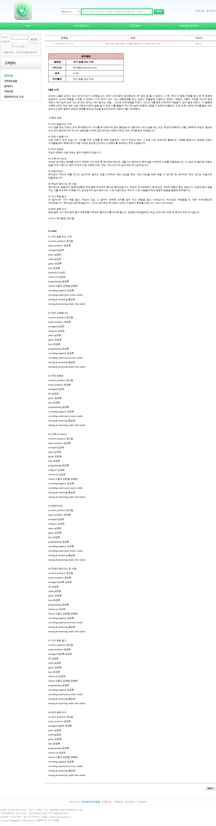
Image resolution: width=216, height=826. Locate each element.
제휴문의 (118, 801)
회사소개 (74, 801)
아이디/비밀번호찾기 (27, 52)
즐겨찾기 (211, 10)
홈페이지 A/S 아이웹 (48, 820)
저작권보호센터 (189, 25)
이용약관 (106, 801)
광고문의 (130, 801)
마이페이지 (81, 25)
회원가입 (200, 10)
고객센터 (135, 25)
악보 (28, 25)
